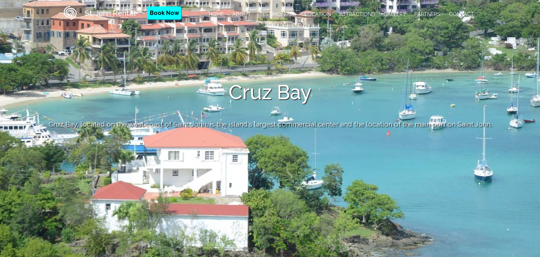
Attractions (357, 14)
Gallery (394, 14)
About (241, 14)
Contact (461, 14)
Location (318, 14)
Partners (427, 14)
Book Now (164, 13)
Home (216, 14)
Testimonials (277, 14)
